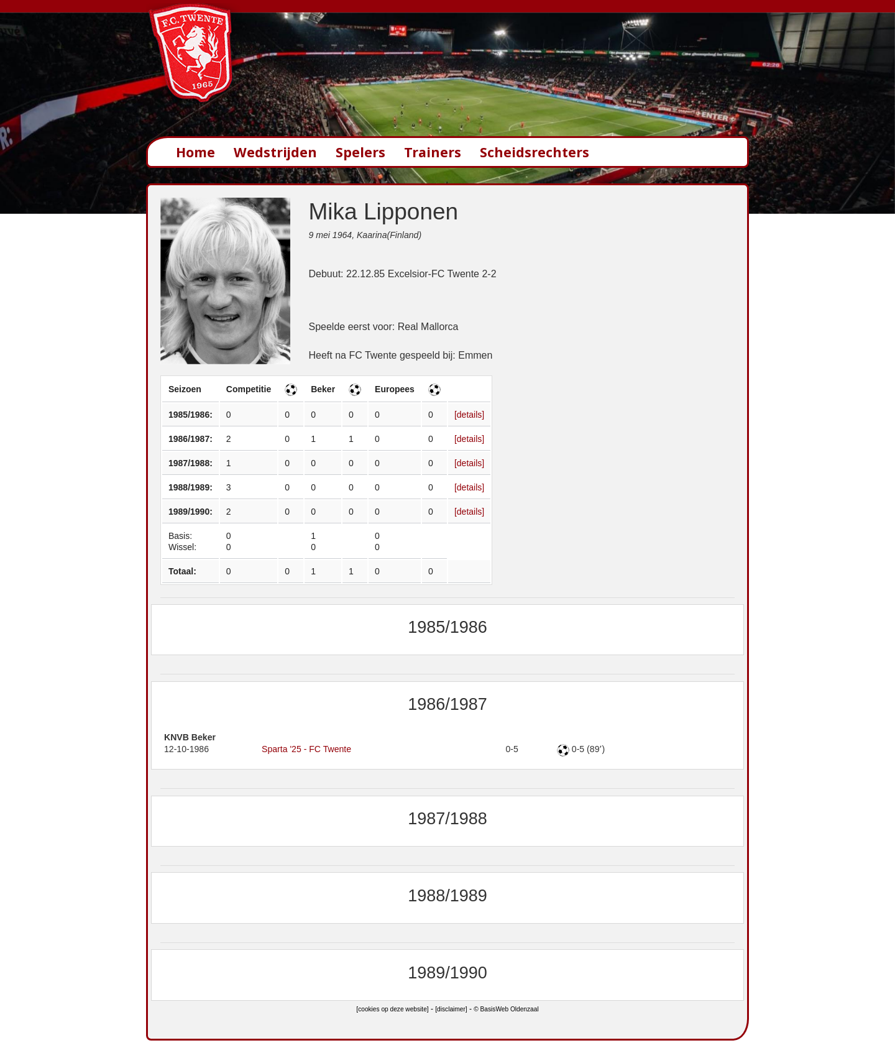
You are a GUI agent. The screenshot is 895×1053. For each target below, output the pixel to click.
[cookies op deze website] (392, 1009)
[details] (469, 415)
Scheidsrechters (534, 152)
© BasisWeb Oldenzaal (506, 1009)
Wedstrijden (275, 152)
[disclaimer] (451, 1009)
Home (195, 152)
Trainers (432, 152)
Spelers (360, 152)
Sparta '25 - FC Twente (306, 749)
